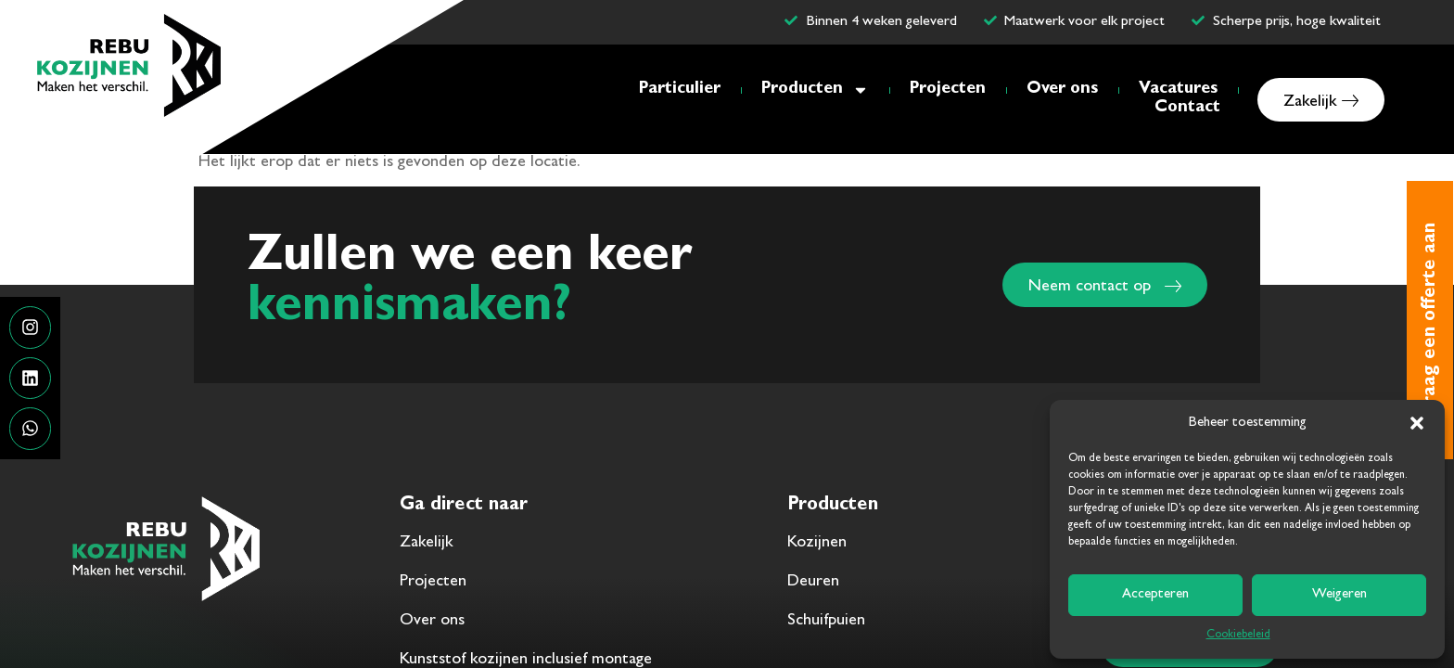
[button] (1417, 423)
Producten (815, 90)
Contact (1187, 108)
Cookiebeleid (1238, 635)
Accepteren (1155, 595)
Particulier (680, 90)
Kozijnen (817, 543)
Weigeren (1339, 595)
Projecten (948, 90)
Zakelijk (426, 543)
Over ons (1062, 90)
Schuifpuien (826, 621)
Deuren (813, 582)
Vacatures (1178, 90)
